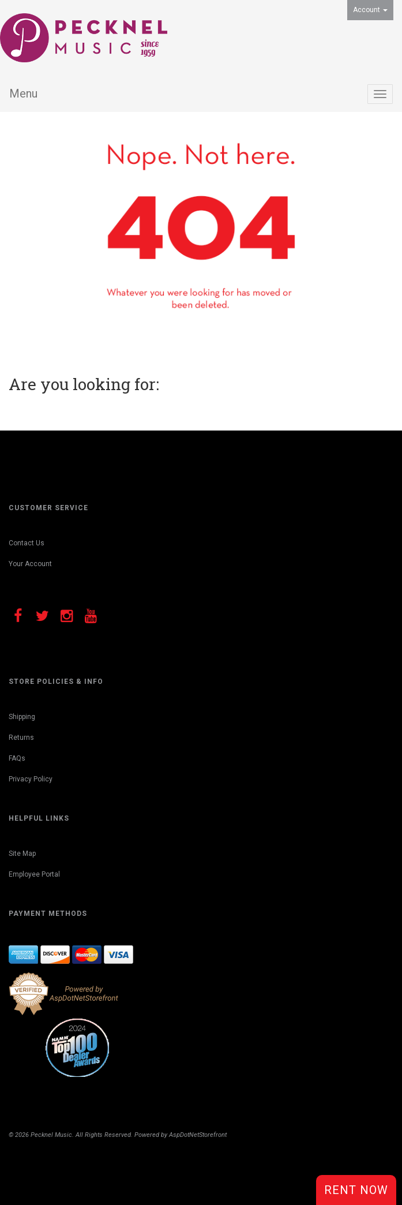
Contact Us (26, 543)
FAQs (17, 758)
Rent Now (356, 1190)
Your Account (30, 564)
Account (370, 10)
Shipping (22, 717)
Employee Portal (34, 874)
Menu (23, 93)
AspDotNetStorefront (198, 1135)
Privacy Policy (30, 779)
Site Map (22, 854)
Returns (21, 738)
